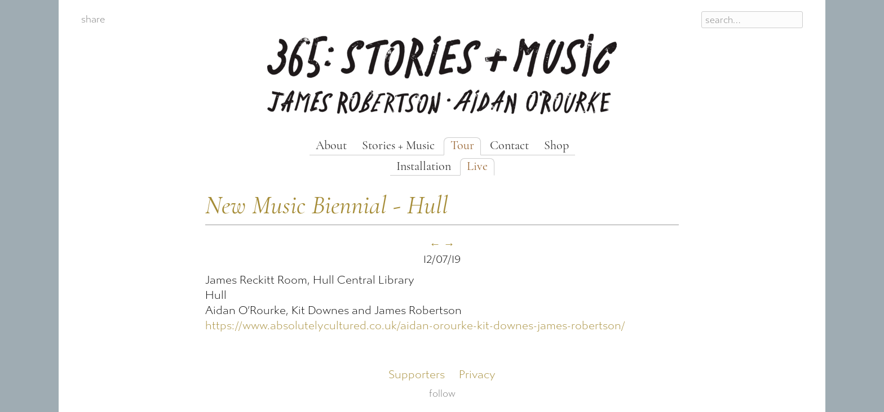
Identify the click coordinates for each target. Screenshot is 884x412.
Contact (509, 146)
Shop (556, 146)
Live (477, 166)
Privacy (477, 374)
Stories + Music (398, 146)
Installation (423, 166)
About (331, 146)
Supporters (416, 374)
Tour (462, 146)
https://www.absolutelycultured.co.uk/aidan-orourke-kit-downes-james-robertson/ (415, 325)
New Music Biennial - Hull (326, 207)
